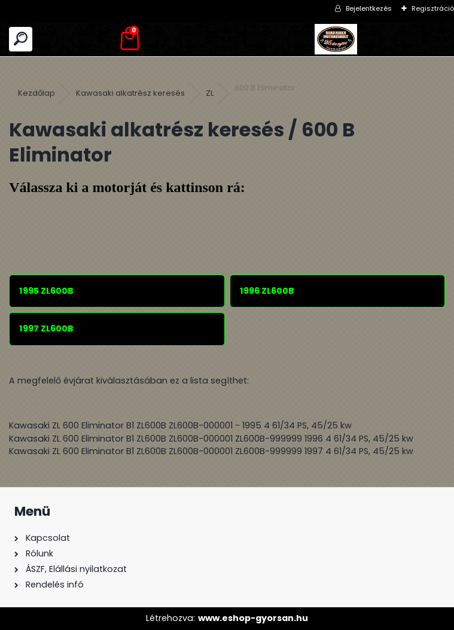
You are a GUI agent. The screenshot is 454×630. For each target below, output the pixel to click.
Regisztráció (433, 8)
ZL (210, 93)
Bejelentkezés (369, 8)
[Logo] (336, 39)
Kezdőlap (36, 93)
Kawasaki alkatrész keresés (130, 93)
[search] (21, 39)
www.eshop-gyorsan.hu (253, 618)
